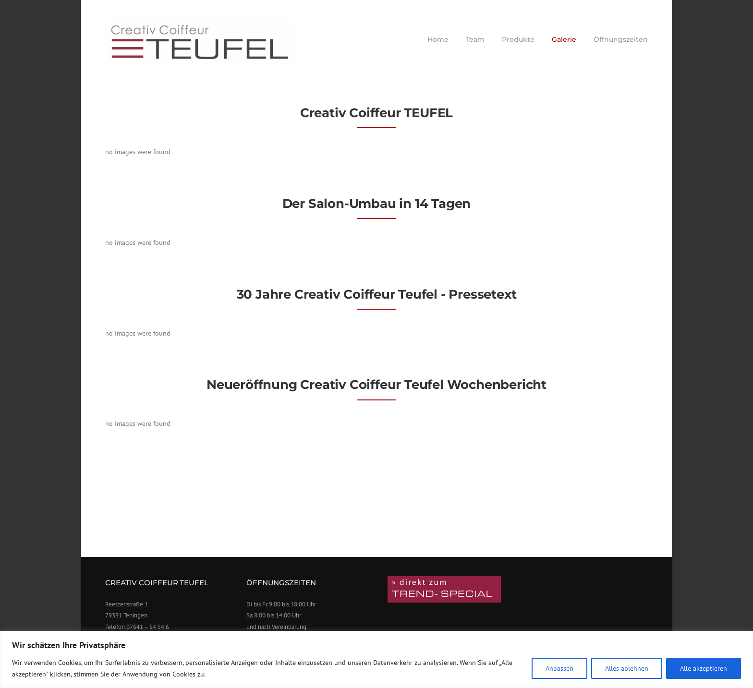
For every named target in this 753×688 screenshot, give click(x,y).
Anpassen (559, 668)
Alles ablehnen (626, 668)
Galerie (564, 39)
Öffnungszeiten (621, 39)
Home (438, 39)
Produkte (518, 39)
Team (475, 39)
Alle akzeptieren (703, 668)
